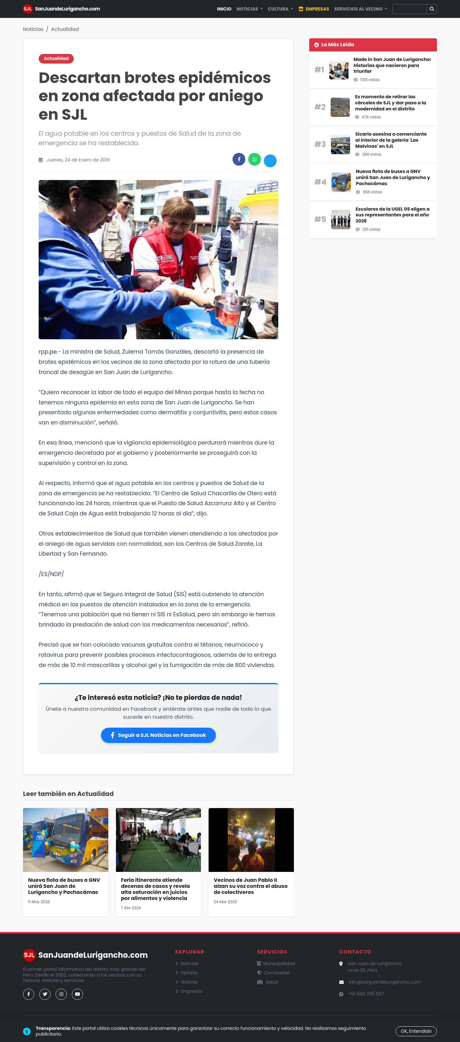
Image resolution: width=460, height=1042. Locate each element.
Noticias (33, 29)
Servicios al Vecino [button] (358, 9)
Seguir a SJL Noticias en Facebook (158, 735)
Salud (267, 982)
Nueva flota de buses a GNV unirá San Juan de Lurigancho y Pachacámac (64, 886)
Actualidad (65, 29)
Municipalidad (276, 963)
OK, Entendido (416, 1031)
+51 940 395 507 (366, 994)
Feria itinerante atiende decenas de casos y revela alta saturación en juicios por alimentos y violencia (155, 889)
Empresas (313, 9)
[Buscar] (409, 9)
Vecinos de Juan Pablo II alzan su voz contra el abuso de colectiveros (251, 886)
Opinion (186, 973)
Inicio (224, 9)
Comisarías (273, 973)
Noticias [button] (247, 9)
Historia (186, 982)
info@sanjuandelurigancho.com (385, 982)
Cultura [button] (279, 9)
